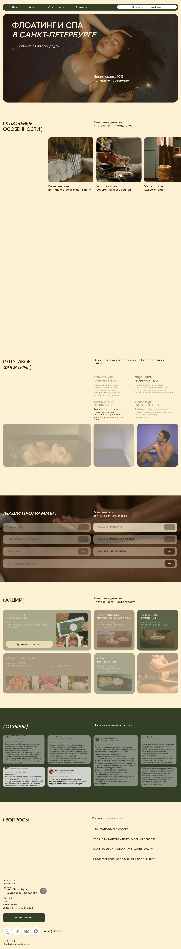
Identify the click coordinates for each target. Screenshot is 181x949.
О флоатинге (56, 7)
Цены (15, 7)
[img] (8, 931)
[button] (38, 46)
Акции (32, 7)
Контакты (81, 7)
